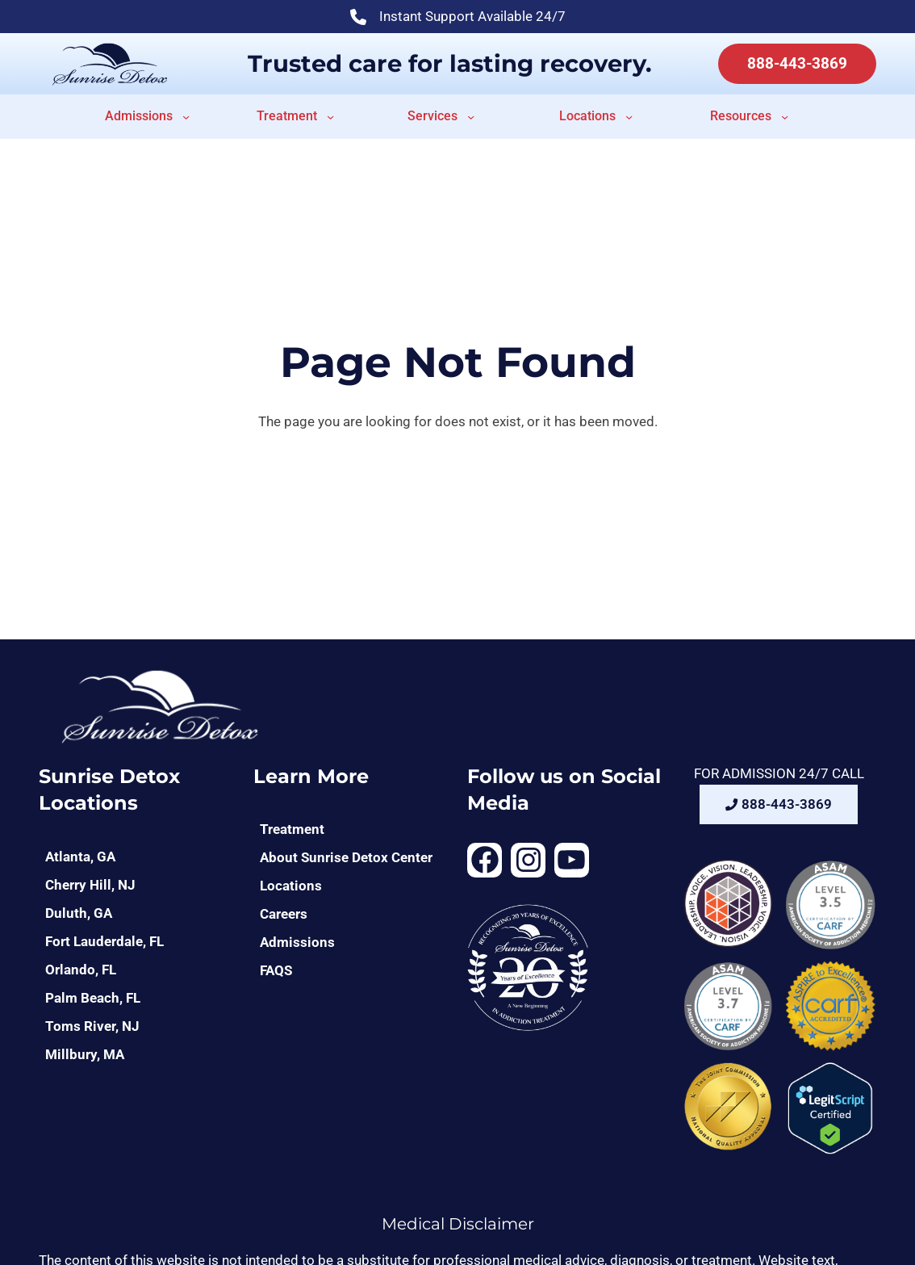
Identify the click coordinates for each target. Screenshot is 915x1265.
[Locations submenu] (629, 116)
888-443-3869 (797, 64)
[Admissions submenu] (186, 116)
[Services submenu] (470, 116)
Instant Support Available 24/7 (458, 18)
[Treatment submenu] (330, 116)
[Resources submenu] (784, 116)
